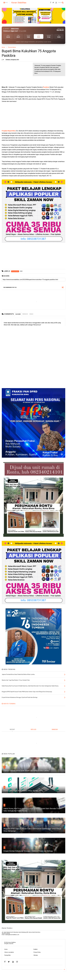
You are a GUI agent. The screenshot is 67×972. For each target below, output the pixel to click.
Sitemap (36, 955)
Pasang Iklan (7, 955)
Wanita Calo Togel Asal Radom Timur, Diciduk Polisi (23, 791)
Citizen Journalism (9, 952)
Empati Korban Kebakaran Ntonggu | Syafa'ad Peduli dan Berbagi (28, 851)
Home (3, 47)
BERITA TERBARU (9, 704)
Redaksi (36, 949)
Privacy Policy (37, 952)
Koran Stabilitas (18, 2)
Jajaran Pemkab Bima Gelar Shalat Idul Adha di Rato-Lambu (26, 771)
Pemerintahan (12, 47)
